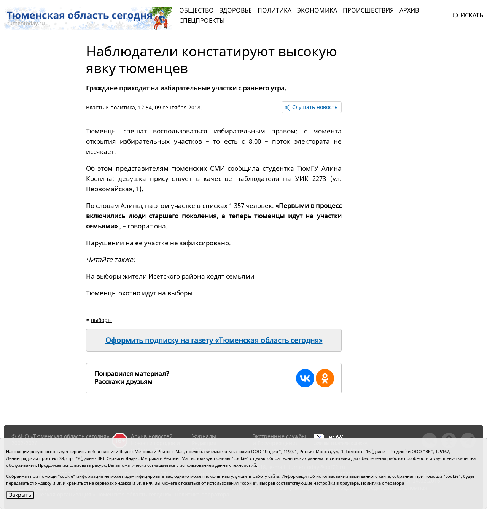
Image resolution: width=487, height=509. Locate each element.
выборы (101, 319)
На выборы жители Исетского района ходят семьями (170, 276)
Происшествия (368, 10)
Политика (274, 10)
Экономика (317, 10)
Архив (409, 10)
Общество (196, 10)
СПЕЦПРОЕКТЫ (202, 20)
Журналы (204, 436)
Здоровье (236, 10)
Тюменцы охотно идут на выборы (139, 293)
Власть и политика (110, 107)
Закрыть (20, 494)
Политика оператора (382, 483)
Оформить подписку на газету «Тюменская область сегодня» (214, 340)
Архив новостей (152, 436)
